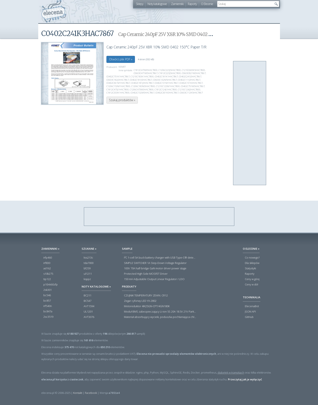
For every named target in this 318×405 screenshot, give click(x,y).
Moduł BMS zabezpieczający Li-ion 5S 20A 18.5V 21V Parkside (160, 311)
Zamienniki (177, 4)
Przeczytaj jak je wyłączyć (245, 379)
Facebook (91, 393)
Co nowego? (252, 257)
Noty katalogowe (157, 4)
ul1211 (88, 274)
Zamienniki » (50, 248)
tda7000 (88, 263)
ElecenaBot (252, 306)
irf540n (47, 306)
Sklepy (139, 4)
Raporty (192, 4)
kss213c (88, 257)
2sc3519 (48, 317)
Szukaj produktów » (122, 100)
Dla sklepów (252, 263)
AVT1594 (89, 306)
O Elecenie (207, 4)
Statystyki (250, 268)
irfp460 (47, 257)
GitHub (249, 317)
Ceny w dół (251, 284)
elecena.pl (53, 11)
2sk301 (47, 290)
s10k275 (48, 274)
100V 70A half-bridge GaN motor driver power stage (155, 268)
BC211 (87, 295)
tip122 (47, 279)
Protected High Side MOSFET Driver (146, 274)
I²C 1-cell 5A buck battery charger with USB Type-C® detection (160, 257)
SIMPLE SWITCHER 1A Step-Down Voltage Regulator (155, 263)
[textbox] (245, 4)
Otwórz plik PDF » (120, 59)
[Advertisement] (249, 123)
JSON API (250, 311)
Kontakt (77, 393)
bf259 (87, 268)
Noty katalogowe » (96, 286)
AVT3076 (89, 317)
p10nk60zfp (50, 284)
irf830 (46, 263)
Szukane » (89, 248)
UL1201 (88, 311)
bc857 (47, 300)
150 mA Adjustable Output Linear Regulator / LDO (154, 279)
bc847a (47, 311)
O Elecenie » (251, 248)
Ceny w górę (252, 279)
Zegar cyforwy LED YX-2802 (140, 301)
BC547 (87, 301)
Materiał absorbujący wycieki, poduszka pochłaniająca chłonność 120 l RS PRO (160, 317)
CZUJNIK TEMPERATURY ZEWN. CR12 (146, 295)
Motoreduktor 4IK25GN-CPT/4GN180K (147, 306)
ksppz (87, 279)
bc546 (47, 295)
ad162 (47, 268)
